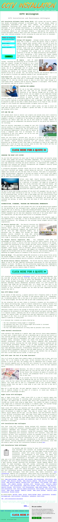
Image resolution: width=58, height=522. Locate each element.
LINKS (39, 10)
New (13, 510)
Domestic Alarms (26, 490)
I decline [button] (38, 517)
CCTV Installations (16, 485)
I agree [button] (34, 517)
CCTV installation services (23, 434)
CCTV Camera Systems (15, 484)
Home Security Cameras (30, 480)
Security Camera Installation (26, 488)
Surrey (25, 494)
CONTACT (48, 10)
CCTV (50, 77)
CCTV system (23, 26)
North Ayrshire (15, 496)
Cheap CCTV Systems (29, 485)
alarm (50, 363)
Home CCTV (21, 479)
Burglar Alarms (14, 492)
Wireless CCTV (26, 482)
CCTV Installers (41, 485)
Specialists (21, 510)
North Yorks (40, 496)
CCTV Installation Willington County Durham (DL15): (17, 21)
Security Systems (6, 487)
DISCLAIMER (53, 10)
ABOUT (43, 10)
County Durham (32, 494)
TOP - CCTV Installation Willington (12, 498)
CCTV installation (24, 442)
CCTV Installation (6, 488)
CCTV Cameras (35, 482)
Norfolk (15, 494)
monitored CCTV (23, 462)
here (43, 442)
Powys (20, 494)
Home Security (52, 485)
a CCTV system (37, 54)
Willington (27, 276)
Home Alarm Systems (11, 479)
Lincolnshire (46, 494)
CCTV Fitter (52, 487)
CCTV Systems (29, 479)
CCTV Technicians (39, 479)
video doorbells (49, 347)
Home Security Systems (14, 480)
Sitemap (2, 510)
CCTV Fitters (49, 479)
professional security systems (32, 470)
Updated (16, 510)
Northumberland (5, 496)
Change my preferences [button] (47, 517)
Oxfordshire (25, 496)
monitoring (49, 316)
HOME (36, 10)
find (6, 426)
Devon (39, 494)
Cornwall (53, 494)
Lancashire (33, 496)
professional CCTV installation (47, 464)
